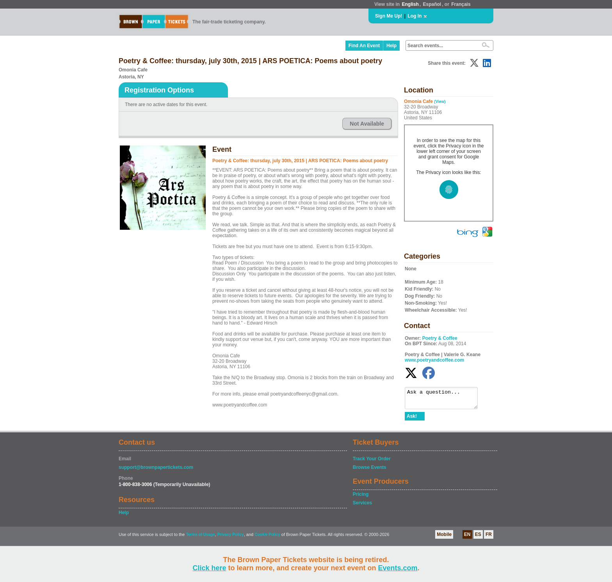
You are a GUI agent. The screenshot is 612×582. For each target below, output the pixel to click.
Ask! (412, 419)
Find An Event (364, 45)
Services (362, 506)
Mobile (444, 538)
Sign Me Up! (388, 16)
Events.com (398, 568)
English (410, 4)
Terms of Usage (200, 538)
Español (432, 4)
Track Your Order (372, 462)
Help (391, 45)
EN (467, 538)
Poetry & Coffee (439, 338)
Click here (209, 568)
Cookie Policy (267, 538)
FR (489, 538)
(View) (439, 101)
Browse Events (369, 471)
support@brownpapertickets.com (156, 471)
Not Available (367, 124)
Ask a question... (445, 400)
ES (478, 538)
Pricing (361, 497)
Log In (414, 16)
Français (460, 4)
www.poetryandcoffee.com (434, 360)
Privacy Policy (230, 538)
